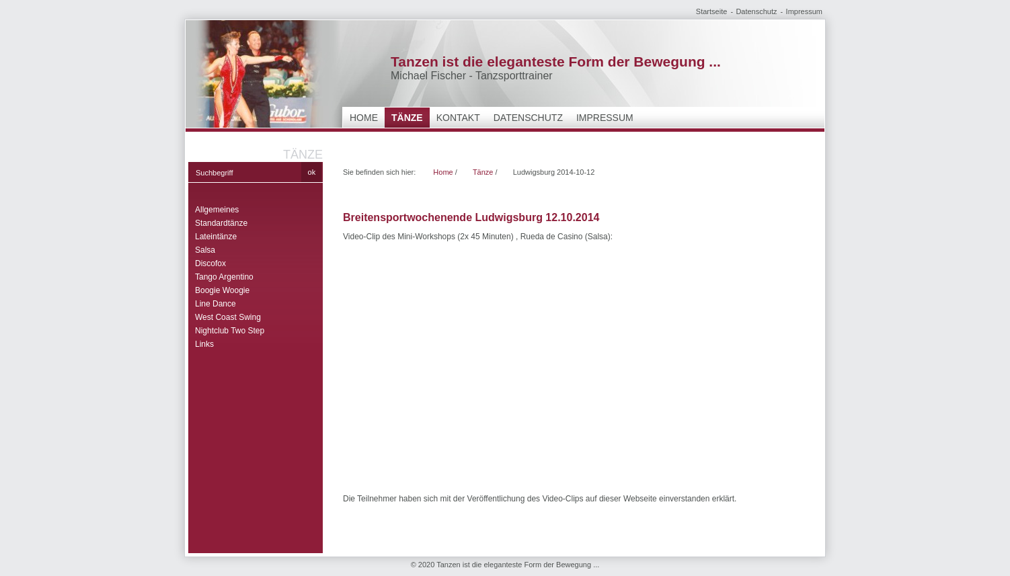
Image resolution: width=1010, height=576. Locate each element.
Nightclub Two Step (229, 330)
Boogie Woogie (222, 290)
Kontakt (458, 117)
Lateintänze (216, 236)
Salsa (205, 250)
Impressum (804, 11)
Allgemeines (217, 209)
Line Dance (215, 303)
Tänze (407, 117)
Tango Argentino (224, 277)
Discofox (210, 263)
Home (364, 117)
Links (204, 344)
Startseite (711, 11)
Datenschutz (756, 11)
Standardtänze (221, 223)
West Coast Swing (228, 317)
